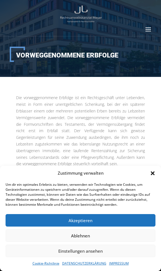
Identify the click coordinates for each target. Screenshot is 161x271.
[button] (152, 173)
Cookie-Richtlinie (45, 263)
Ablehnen (80, 236)
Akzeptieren (80, 220)
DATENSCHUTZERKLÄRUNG (84, 263)
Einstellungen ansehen (80, 251)
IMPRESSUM (119, 263)
